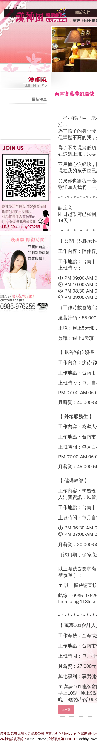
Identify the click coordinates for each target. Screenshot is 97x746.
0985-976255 (37, 739)
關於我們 (83, 12)
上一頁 (66, 709)
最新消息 (39, 99)
